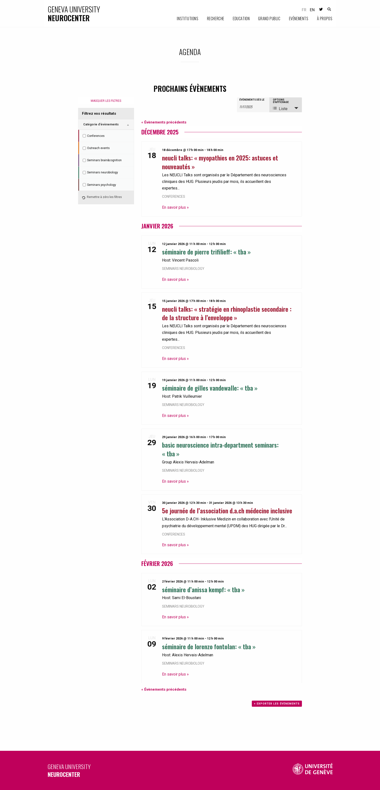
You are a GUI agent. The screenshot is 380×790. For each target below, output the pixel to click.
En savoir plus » (175, 207)
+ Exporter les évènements (277, 703)
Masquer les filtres (106, 101)
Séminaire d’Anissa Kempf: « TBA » (203, 589)
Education (241, 18)
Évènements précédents (163, 122)
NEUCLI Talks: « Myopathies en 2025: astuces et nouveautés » (220, 162)
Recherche (215, 18)
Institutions (187, 18)
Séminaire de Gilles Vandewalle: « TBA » (210, 387)
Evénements (298, 18)
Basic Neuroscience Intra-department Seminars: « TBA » (220, 449)
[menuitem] (183, 19)
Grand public (269, 18)
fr (304, 10)
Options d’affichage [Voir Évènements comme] (281, 101)
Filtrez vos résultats (99, 113)
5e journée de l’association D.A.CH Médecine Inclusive (227, 510)
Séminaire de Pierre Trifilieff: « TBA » (206, 251)
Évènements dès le (251, 100)
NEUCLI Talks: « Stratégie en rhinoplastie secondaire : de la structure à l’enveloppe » (226, 313)
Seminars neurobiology (183, 269)
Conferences (173, 196)
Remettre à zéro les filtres (102, 198)
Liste (280, 108)
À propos (325, 18)
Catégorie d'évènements (101, 124)
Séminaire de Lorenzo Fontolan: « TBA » (209, 646)
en (312, 10)
